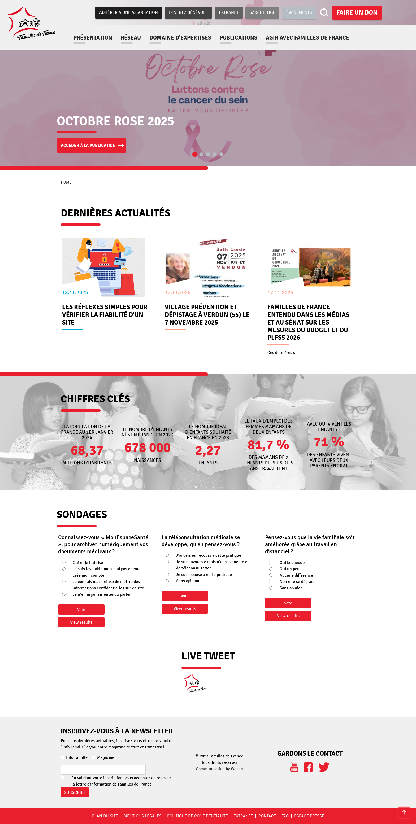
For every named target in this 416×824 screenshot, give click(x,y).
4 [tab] (215, 154)
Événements (299, 12)
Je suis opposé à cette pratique (204, 574)
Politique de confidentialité (197, 816)
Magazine (105, 757)
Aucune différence (296, 575)
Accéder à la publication (88, 145)
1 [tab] (195, 154)
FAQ (285, 816)
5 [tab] (221, 154)
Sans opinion (187, 581)
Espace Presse (309, 816)
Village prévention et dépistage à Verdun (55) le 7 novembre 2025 (207, 314)
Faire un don (357, 12)
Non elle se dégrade (297, 581)
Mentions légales (143, 816)
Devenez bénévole (188, 12)
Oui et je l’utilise (88, 562)
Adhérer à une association (128, 12)
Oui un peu (290, 569)
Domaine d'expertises (180, 37)
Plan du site (105, 816)
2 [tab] (201, 154)
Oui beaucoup (292, 562)
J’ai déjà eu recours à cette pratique (208, 555)
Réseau (131, 37)
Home (66, 182)
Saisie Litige (262, 12)
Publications (238, 37)
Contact (267, 816)
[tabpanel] (208, 83)
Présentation (92, 37)
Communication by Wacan (219, 769)
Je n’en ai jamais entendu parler (102, 594)
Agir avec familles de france (307, 37)
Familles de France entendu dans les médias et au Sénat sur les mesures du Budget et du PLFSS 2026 (308, 322)
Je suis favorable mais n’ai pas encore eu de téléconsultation (213, 565)
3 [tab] (208, 154)
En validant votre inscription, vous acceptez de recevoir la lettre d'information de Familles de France (121, 781)
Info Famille (77, 757)
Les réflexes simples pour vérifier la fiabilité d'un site (105, 314)
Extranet (229, 12)
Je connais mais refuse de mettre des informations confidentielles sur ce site (108, 585)
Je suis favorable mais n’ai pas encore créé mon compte (107, 572)
